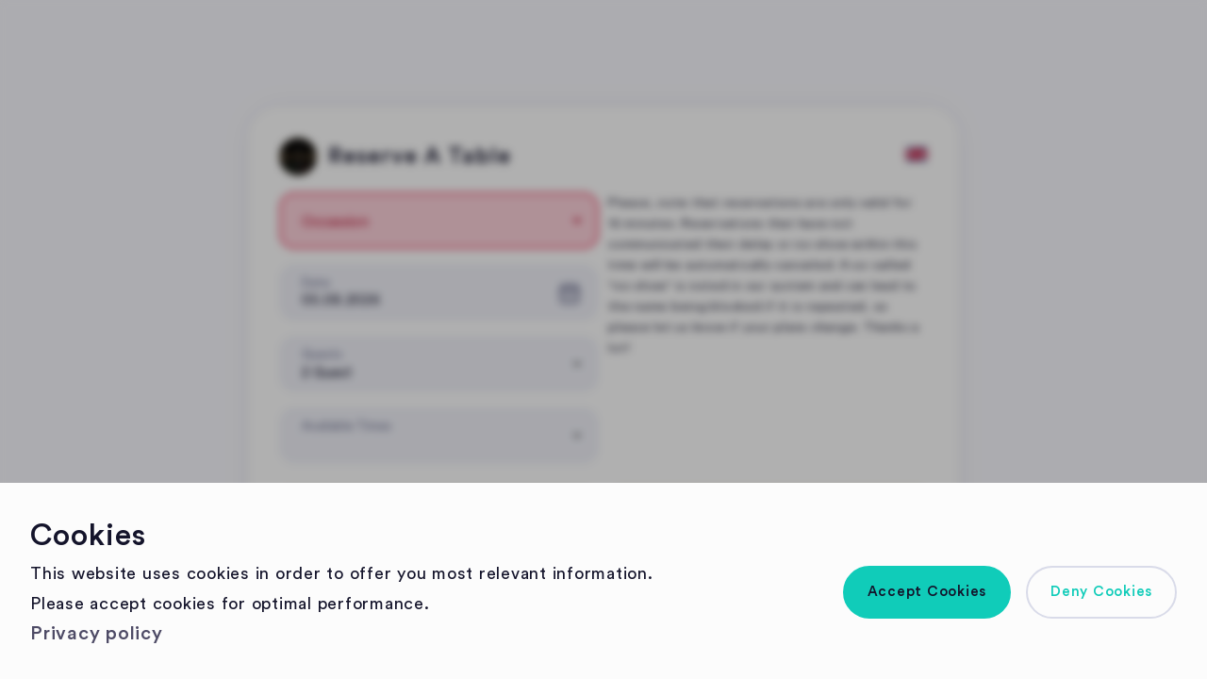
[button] (927, 592)
